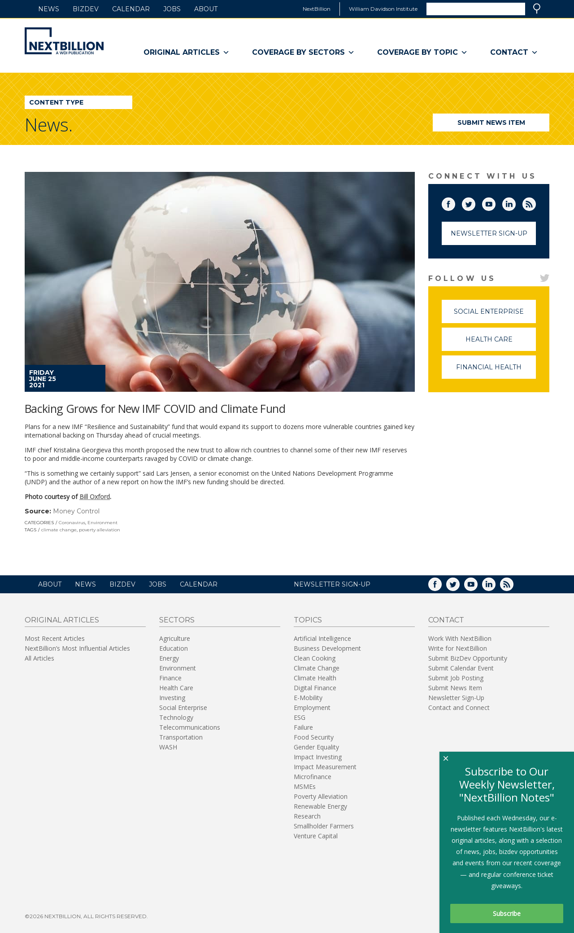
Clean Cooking (314, 658)
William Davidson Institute (383, 8)
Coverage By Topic (422, 52)
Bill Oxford (94, 496)
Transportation (181, 737)
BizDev (86, 9)
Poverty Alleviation (321, 796)
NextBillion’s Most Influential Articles (77, 648)
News (48, 9)
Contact (514, 52)
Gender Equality (316, 747)
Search (536, 8)
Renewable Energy (320, 806)
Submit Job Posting (455, 678)
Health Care (500, 343)
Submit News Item (491, 122)
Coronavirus (72, 523)
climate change (59, 530)
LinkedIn (515, 202)
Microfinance (312, 776)
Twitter (474, 202)
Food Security (314, 737)
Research (307, 816)
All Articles (39, 658)
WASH (168, 747)
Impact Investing (318, 757)
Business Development (327, 648)
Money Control (76, 511)
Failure (303, 727)
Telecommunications (189, 727)
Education (173, 648)
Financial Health (496, 371)
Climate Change (316, 668)
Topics (308, 620)
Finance (170, 678)
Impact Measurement (325, 766)
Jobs (172, 9)
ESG (299, 717)
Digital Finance (315, 687)
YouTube (495, 202)
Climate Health (315, 678)
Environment (102, 523)
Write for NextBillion (457, 648)
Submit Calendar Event (461, 668)
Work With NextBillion (459, 638)
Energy (169, 658)
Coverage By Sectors (303, 52)
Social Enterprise (495, 315)
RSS (535, 202)
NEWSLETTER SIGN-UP (332, 584)
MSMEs (305, 786)
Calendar (131, 9)
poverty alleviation (99, 530)
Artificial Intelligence (322, 638)
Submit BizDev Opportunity (467, 658)
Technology (176, 717)
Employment (312, 707)
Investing (172, 697)
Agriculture (174, 638)
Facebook (454, 202)
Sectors (177, 620)
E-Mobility (308, 697)
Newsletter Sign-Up (489, 233)
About (205, 9)
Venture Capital (316, 836)
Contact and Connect (459, 707)
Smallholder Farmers (324, 826)
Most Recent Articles (55, 638)
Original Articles (187, 52)
